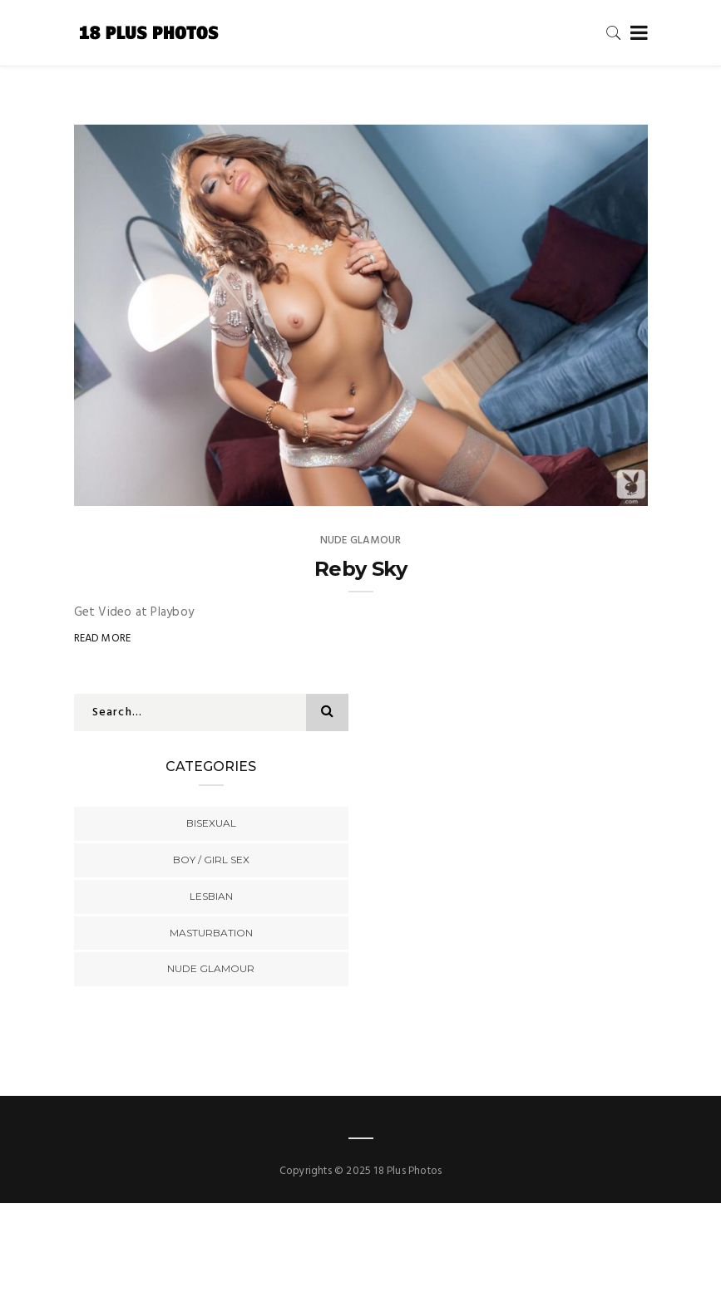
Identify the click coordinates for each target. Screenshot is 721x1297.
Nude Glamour (360, 540)
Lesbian (211, 896)
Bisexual (211, 823)
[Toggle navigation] (636, 33)
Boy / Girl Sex (211, 859)
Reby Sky (360, 569)
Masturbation (211, 932)
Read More (102, 638)
